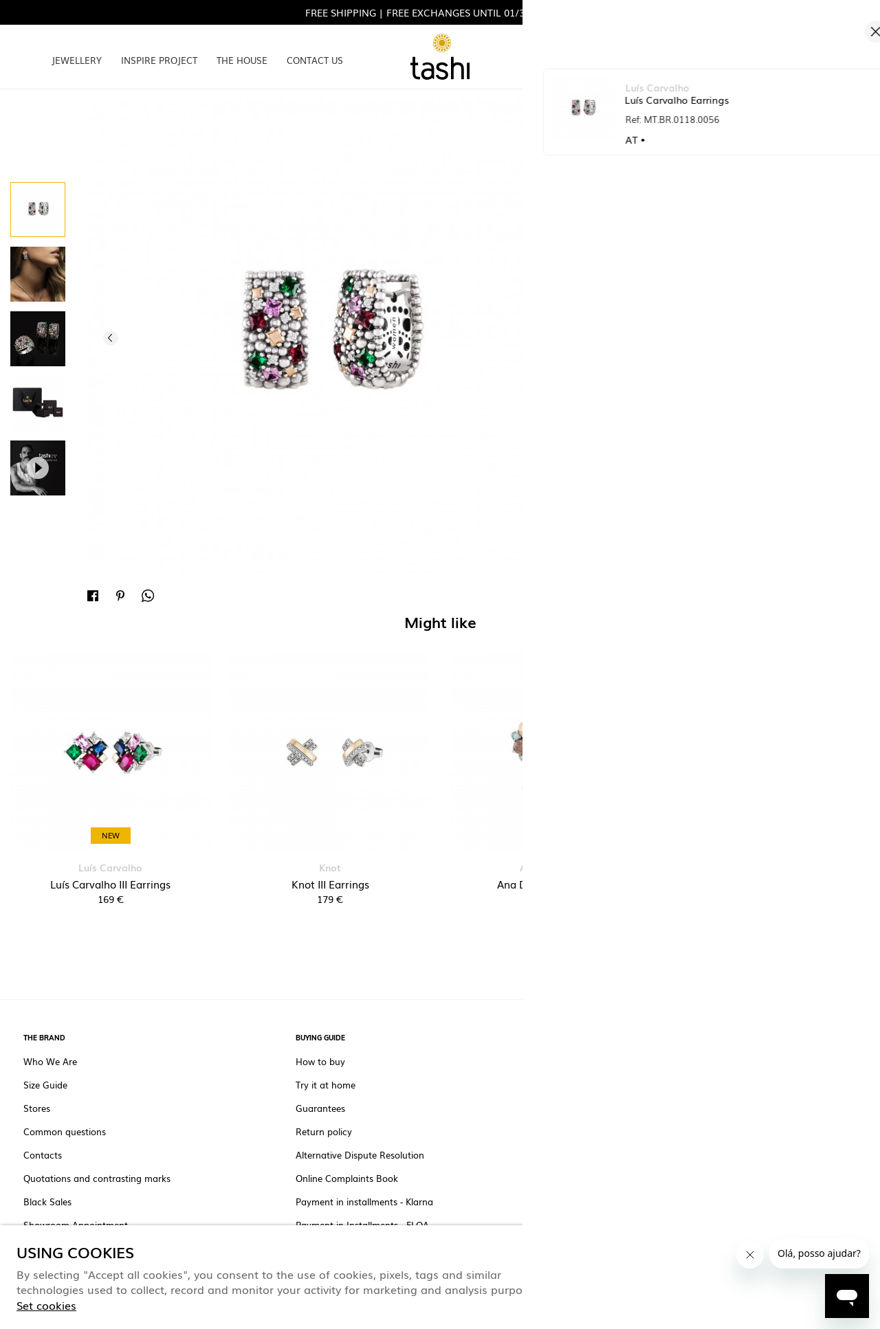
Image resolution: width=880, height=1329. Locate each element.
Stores (36, 1108)
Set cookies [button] (46, 1305)
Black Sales (47, 1202)
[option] (37, 209)
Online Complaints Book (347, 1178)
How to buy (320, 1062)
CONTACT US (315, 60)
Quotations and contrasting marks (96, 1178)
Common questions (64, 1132)
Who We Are (50, 1062)
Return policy (324, 1132)
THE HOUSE (242, 60)
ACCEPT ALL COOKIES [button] (648, 1276)
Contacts (42, 1155)
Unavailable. (711, 290)
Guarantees (320, 1108)
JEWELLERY (77, 60)
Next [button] (542, 338)
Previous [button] (110, 338)
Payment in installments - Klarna (364, 1202)
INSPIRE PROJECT (159, 60)
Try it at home (325, 1085)
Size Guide (45, 1085)
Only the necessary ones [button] (792, 1276)
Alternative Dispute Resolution (360, 1155)
